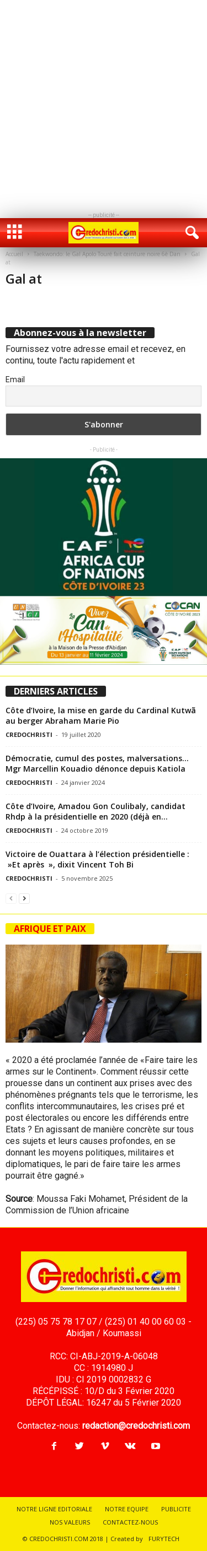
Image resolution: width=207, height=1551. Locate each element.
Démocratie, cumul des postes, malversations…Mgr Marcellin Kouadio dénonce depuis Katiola (97, 763)
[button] (190, 233)
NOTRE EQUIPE (126, 1509)
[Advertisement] (103, 103)
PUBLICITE (176, 1509)
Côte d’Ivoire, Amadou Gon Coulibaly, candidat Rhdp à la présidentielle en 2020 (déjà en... (95, 811)
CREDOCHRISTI (29, 734)
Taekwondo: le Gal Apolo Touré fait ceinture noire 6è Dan (107, 254)
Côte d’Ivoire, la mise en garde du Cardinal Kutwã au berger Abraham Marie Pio (101, 715)
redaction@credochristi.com (136, 1425)
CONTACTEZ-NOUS (130, 1522)
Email (15, 379)
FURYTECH (163, 1538)
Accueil (14, 254)
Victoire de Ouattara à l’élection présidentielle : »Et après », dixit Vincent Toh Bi (97, 859)
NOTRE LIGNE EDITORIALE (54, 1509)
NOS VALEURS (70, 1522)
